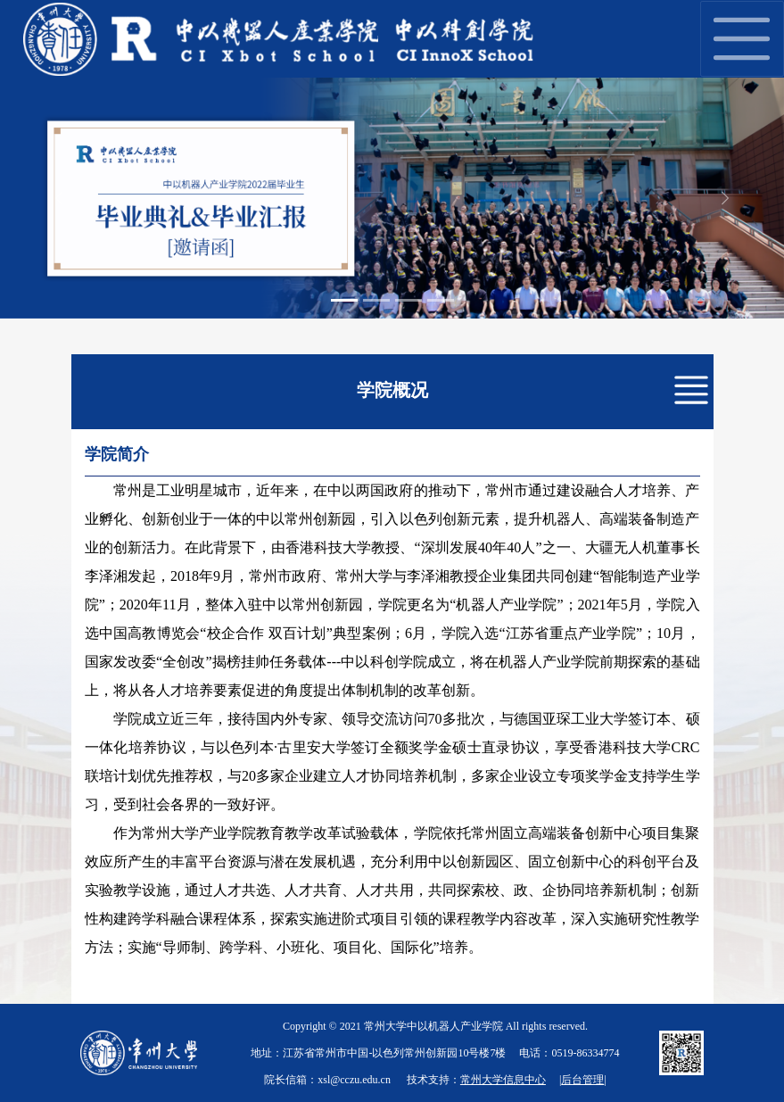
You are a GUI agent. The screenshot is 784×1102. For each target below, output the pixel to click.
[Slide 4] (440, 300)
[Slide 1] (344, 300)
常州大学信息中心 (503, 1079)
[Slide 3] (408, 300)
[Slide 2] (376, 300)
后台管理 (582, 1079)
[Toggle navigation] (742, 39)
